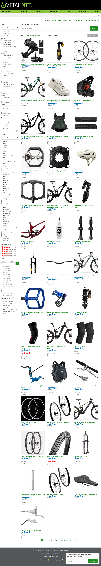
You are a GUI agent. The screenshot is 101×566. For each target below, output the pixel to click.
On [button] (63, 559)
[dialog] (82, 558)
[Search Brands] (10, 138)
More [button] (96, 11)
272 (71, 540)
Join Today (71, 15)
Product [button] (53, 11)
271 (67, 540)
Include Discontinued (52, 35)
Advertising (67, 550)
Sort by (23, 35)
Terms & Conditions (36, 550)
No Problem (93, 561)
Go (17, 263)
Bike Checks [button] (6, 11)
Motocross (57, 553)
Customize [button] (69, 561)
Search (94, 28)
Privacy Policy (46, 550)
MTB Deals (82, 11)
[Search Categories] (10, 28)
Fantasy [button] (23, 11)
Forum (68, 11)
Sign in (77, 15)
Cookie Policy (59, 550)
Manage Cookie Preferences (50, 556)
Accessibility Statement (41, 559)
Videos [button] (38, 11)
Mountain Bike (50, 553)
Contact (43, 553)
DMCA (53, 550)
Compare (24, 70)
